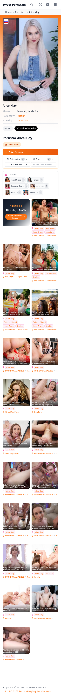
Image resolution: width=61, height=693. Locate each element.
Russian (21, 115)
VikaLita (49, 573)
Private (28, 371)
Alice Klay (39, 228)
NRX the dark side (57, 453)
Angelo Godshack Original (23, 276)
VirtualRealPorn (12, 412)
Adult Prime (39, 235)
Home (8, 12)
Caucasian (22, 120)
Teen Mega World (12, 453)
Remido (36, 277)
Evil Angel (9, 276)
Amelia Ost (50, 228)
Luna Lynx (50, 232)
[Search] (32, 4)
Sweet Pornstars (14, 5)
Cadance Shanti (10, 322)
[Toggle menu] (55, 4)
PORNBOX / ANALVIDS (14, 371)
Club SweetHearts (52, 235)
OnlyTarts (38, 412)
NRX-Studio (28, 494)
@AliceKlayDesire (26, 128)
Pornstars (20, 12)
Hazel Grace (38, 232)
